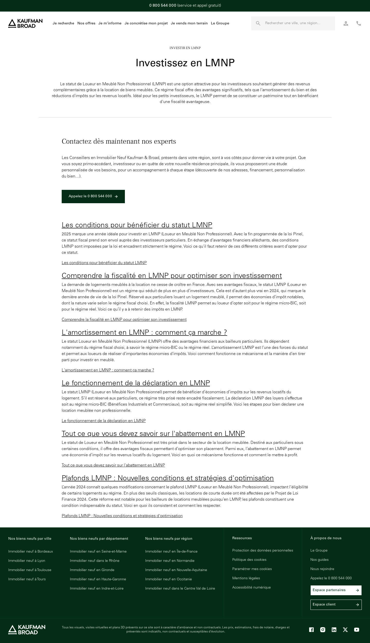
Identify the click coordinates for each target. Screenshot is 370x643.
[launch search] (258, 23)
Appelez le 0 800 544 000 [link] (93, 196)
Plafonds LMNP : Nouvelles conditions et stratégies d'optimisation (168, 478)
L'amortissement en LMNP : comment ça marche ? (144, 333)
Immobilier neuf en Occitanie (168, 579)
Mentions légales (246, 578)
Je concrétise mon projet (146, 23)
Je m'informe (110, 23)
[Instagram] (323, 630)
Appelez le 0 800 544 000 (331, 578)
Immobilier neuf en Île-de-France (171, 552)
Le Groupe (220, 23)
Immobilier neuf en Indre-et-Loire (97, 589)
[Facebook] (311, 630)
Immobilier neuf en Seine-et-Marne (98, 552)
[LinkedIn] (334, 630)
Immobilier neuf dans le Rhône (94, 561)
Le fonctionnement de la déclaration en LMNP (136, 383)
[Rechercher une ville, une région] (300, 23)
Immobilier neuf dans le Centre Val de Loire (180, 589)
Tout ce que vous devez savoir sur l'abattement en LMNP (153, 434)
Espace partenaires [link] (336, 590)
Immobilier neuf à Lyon (26, 561)
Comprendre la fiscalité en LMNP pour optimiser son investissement (172, 276)
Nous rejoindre (322, 569)
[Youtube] (356, 630)
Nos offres (86, 23)
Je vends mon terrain (189, 23)
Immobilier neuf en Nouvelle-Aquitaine (176, 570)
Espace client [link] (336, 605)
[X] (345, 630)
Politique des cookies (249, 560)
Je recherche (63, 23)
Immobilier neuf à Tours (27, 579)
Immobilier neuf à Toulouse (29, 570)
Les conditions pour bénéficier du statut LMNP (137, 225)
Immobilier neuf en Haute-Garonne (98, 579)
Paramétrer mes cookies (252, 569)
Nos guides (319, 560)
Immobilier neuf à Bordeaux (30, 552)
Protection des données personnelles (262, 551)
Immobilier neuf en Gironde (92, 570)
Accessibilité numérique (251, 588)
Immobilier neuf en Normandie (170, 561)
